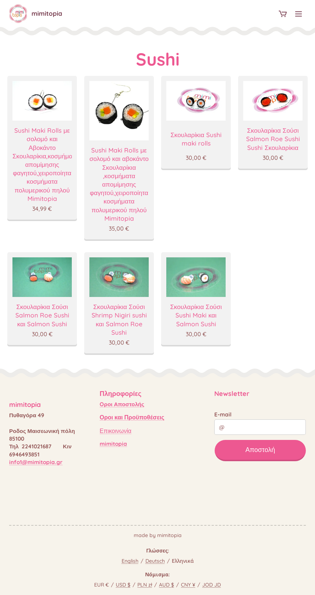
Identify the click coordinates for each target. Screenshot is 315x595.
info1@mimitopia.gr (36, 462)
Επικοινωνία (115, 430)
